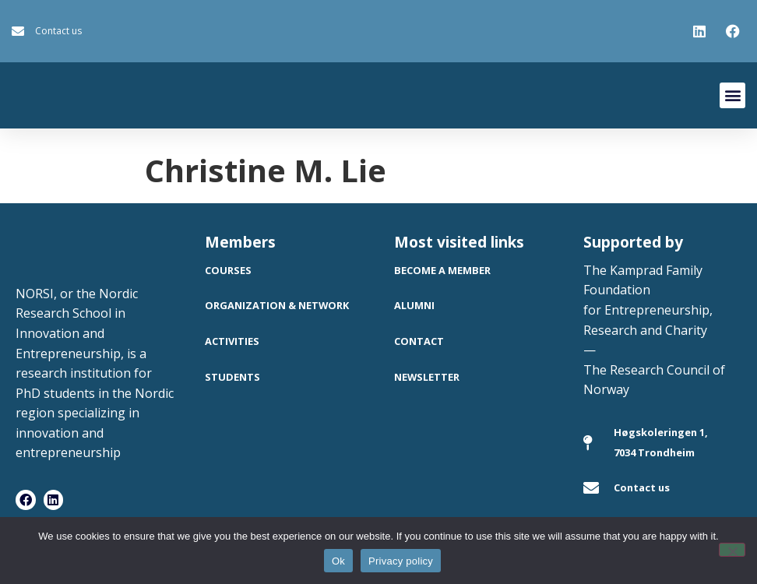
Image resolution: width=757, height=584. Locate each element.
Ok (338, 561)
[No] (732, 550)
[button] (732, 95)
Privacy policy (400, 561)
